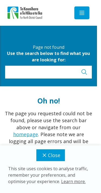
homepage (25, 134)
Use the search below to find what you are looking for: (48, 56)
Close (50, 155)
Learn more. (73, 181)
